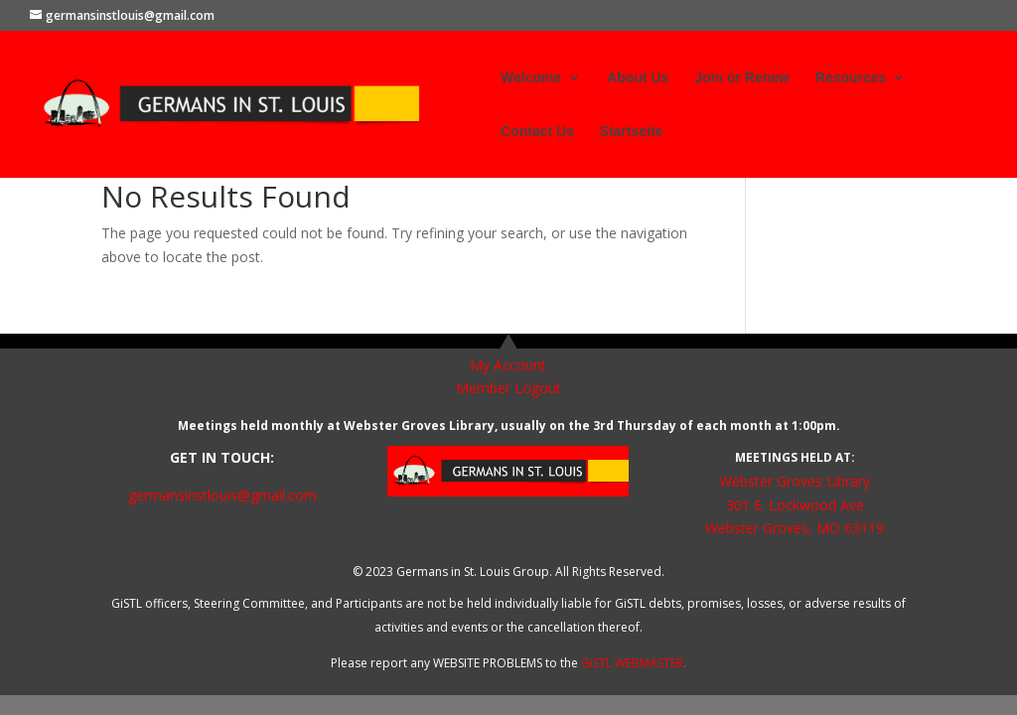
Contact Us (537, 131)
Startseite (631, 131)
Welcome (531, 78)
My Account (508, 365)
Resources (851, 78)
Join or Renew (742, 78)
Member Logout (508, 387)
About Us (637, 78)
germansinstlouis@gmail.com (222, 495)
